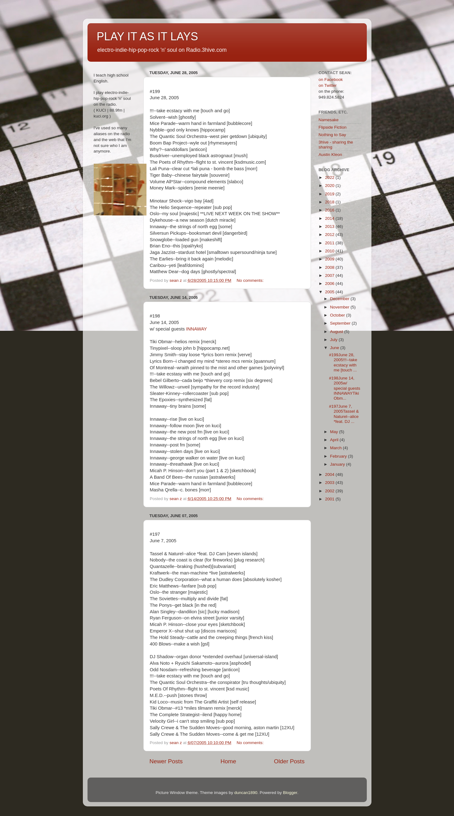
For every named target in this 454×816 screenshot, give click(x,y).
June (335, 347)
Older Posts (289, 761)
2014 (330, 218)
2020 (330, 185)
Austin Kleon (330, 154)
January (338, 464)
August (337, 331)
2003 (330, 482)
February (339, 456)
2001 (330, 499)
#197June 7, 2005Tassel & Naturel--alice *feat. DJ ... (344, 414)
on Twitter (328, 85)
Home (228, 761)
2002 (330, 491)
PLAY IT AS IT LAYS (147, 36)
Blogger (290, 792)
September (341, 323)
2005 (330, 292)
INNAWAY (196, 328)
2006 (330, 283)
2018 (330, 202)
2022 (330, 177)
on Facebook (331, 79)
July (334, 339)
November (340, 307)
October (338, 315)
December (340, 298)
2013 (330, 226)
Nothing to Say (332, 134)
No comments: (250, 280)
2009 (330, 259)
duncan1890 (245, 792)
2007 (330, 275)
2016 (330, 210)
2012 (330, 234)
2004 (330, 474)
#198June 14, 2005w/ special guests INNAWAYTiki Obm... (344, 388)
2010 (330, 251)
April (335, 439)
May (334, 431)
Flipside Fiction (333, 127)
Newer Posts (166, 761)
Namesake (329, 120)
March (336, 448)
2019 (330, 194)
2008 (330, 267)
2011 (330, 243)
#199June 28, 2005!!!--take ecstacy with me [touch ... (343, 362)
